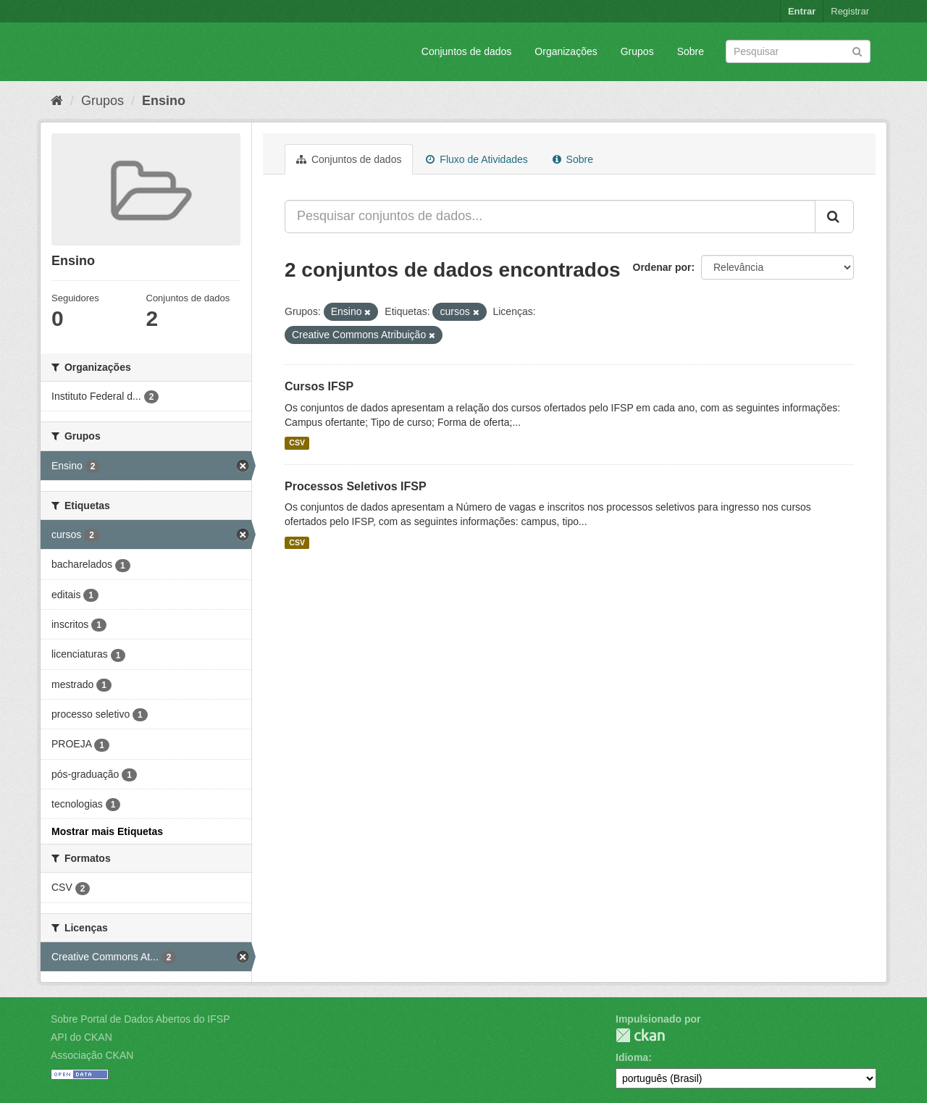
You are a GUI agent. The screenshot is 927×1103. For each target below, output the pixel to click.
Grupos (637, 51)
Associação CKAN (92, 1055)
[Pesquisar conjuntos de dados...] (550, 216)
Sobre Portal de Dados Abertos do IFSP (140, 1019)
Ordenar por (662, 267)
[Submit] (857, 50)
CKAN (640, 1035)
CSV (297, 443)
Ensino (163, 100)
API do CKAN (81, 1037)
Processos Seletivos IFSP (356, 486)
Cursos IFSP (319, 386)
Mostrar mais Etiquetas (107, 831)
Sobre (690, 51)
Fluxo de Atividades (476, 159)
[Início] (57, 100)
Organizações (565, 51)
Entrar (801, 11)
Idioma (632, 1057)
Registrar (850, 11)
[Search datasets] (798, 51)
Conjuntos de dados (466, 51)
